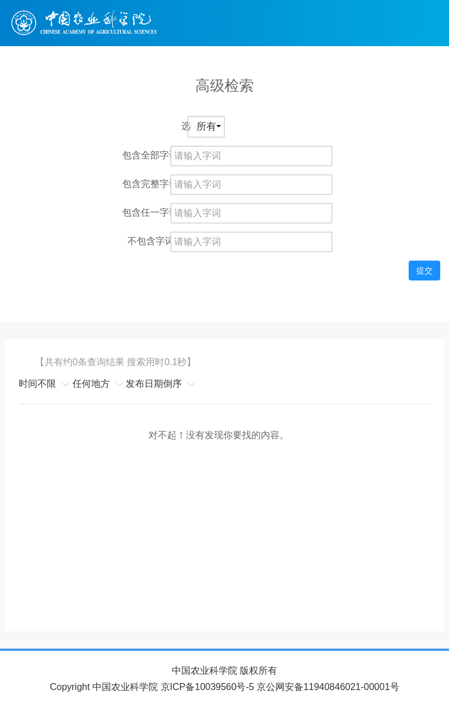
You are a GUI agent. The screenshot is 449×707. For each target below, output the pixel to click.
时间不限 (37, 384)
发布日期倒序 (154, 384)
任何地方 (91, 384)
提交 (424, 270)
